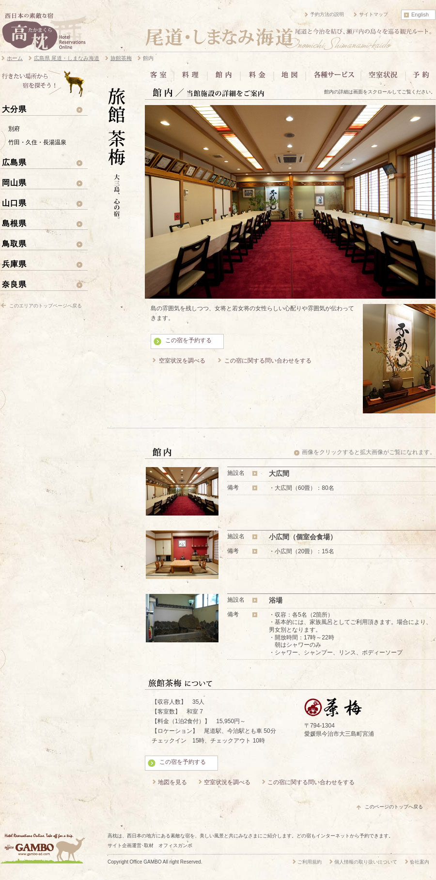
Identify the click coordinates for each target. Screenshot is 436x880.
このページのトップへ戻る (394, 806)
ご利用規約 (309, 862)
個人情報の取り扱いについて (365, 862)
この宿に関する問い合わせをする (267, 360)
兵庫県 (14, 263)
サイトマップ (373, 14)
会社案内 (419, 862)
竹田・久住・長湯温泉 (37, 142)
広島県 (14, 162)
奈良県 (14, 284)
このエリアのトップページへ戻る (45, 305)
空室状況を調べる (182, 360)
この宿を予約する (188, 340)
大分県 (14, 109)
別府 (14, 128)
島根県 (14, 223)
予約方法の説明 (327, 14)
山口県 (14, 202)
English (420, 14)
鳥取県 (14, 243)
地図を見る (172, 782)
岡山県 (14, 182)
